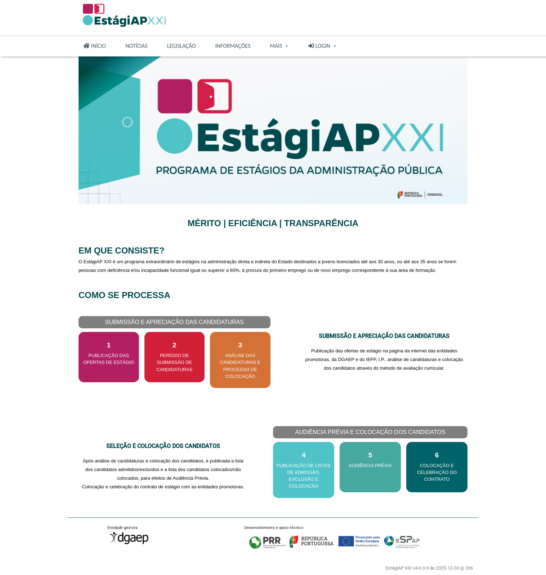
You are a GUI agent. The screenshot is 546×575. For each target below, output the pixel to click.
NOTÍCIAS (136, 45)
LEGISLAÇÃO (181, 45)
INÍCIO (94, 45)
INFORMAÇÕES (233, 45)
